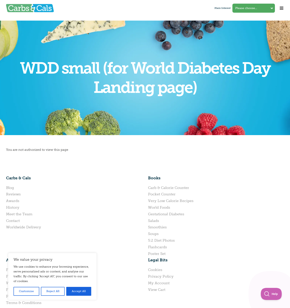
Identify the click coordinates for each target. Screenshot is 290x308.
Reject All (52, 291)
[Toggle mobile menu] (282, 8)
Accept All (79, 291)
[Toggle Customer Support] (271, 294)
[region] (52, 276)
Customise (26, 291)
